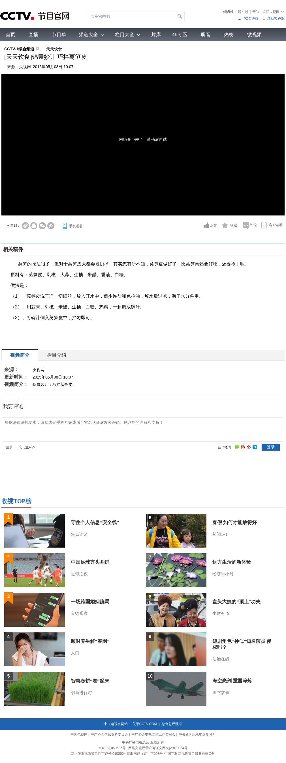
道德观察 (79, 613)
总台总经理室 (172, 724)
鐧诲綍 (228, 12)
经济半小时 (223, 574)
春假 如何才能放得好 (234, 522)
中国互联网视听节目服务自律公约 (189, 754)
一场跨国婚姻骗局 (90, 601)
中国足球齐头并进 (90, 562)
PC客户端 (251, 19)
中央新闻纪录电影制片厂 (197, 734)
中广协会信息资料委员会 (109, 734)
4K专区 (180, 34)
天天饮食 (54, 49)
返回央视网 (273, 12)
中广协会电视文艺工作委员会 (153, 734)
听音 (206, 34)
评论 (253, 225)
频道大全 (88, 34)
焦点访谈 (79, 534)
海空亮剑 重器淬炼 (232, 681)
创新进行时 (81, 692)
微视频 (254, 34)
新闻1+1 (219, 534)
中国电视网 (79, 734)
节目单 (59, 34)
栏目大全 (124, 34)
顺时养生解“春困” (90, 641)
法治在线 (220, 659)
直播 (33, 34)
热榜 (229, 34)
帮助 (255, 12)
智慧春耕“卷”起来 (90, 681)
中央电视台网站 (116, 724)
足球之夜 (79, 574)
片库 (156, 34)
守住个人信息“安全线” (95, 522)
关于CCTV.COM (145, 724)
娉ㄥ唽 (243, 12)
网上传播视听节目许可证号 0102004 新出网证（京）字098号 (117, 754)
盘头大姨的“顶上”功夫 (236, 601)
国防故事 (220, 692)
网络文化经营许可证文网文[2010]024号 (157, 748)
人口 (75, 653)
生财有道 (220, 613)
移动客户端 (275, 19)
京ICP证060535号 (112, 748)
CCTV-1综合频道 (19, 49)
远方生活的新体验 (231, 562)
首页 (10, 34)
